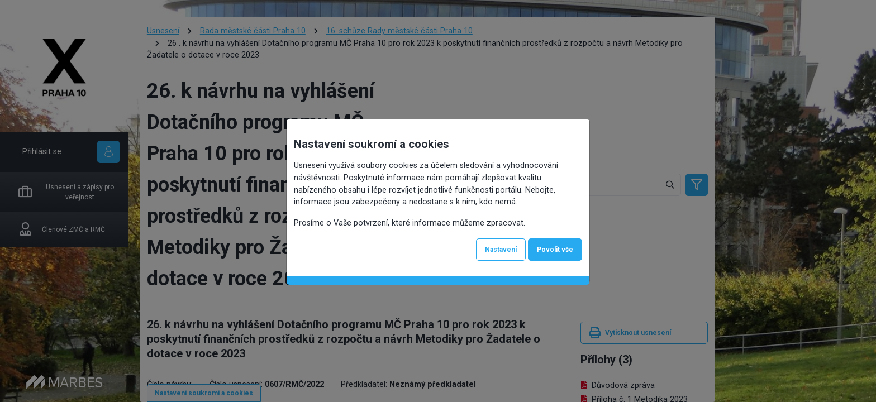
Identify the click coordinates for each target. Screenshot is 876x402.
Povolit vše (555, 249)
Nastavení (501, 249)
